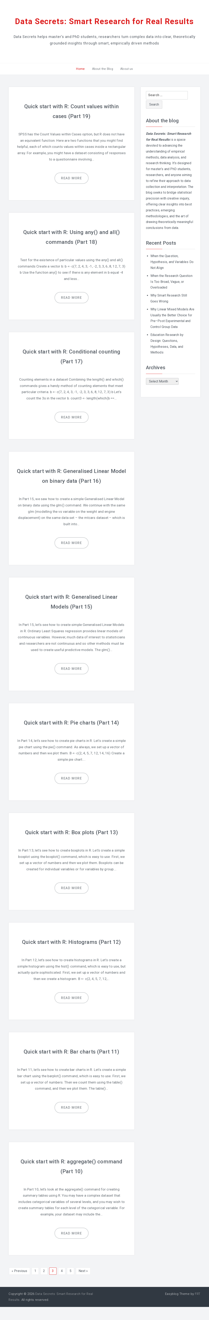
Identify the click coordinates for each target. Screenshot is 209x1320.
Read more (71, 191)
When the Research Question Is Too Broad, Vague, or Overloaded (171, 295)
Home (82, 82)
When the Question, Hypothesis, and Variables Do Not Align (171, 275)
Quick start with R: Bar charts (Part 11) (71, 1064)
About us (125, 82)
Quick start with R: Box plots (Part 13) (71, 845)
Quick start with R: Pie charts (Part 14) (71, 735)
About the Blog (102, 82)
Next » (83, 1284)
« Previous (19, 1284)
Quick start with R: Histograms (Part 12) (71, 955)
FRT (197, 1307)
